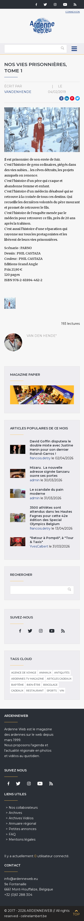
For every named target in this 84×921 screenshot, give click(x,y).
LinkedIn (67, 98)
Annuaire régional (22, 824)
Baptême (17, 684)
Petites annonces (22, 829)
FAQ (12, 834)
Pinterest (72, 98)
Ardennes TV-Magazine (27, 678)
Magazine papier (42, 394)
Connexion (72, 11)
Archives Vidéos (21, 818)
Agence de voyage (23, 672)
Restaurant (35, 690)
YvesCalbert (39, 546)
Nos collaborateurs (23, 808)
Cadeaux (17, 690)
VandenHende (17, 92)
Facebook (61, 98)
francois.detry (40, 458)
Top (76, 914)
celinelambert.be (34, 916)
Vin (62, 690)
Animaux (45, 672)
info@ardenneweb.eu (21, 879)
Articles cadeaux (59, 678)
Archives (15, 813)
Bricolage (50, 684)
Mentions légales (22, 839)
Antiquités (61, 672)
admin (35, 480)
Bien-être (33, 684)
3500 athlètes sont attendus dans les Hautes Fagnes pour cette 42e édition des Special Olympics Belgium (51, 516)
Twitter (77, 98)
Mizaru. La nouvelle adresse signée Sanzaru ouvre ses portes (49, 472)
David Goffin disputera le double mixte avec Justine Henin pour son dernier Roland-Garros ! (51, 447)
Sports (52, 690)
